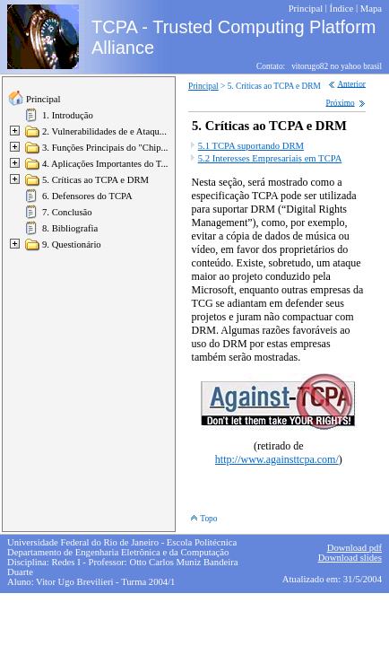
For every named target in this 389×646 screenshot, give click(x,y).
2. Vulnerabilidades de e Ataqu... (104, 131)
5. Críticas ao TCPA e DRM (95, 180)
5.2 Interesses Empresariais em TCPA (270, 158)
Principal (43, 99)
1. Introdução (67, 115)
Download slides (350, 558)
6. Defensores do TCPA (87, 196)
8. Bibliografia (70, 228)
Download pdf (354, 548)
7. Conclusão (67, 212)
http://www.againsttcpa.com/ (277, 459)
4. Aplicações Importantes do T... (105, 164)
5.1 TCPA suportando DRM (251, 146)
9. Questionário (71, 244)
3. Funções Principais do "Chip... (105, 148)
